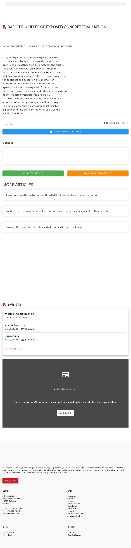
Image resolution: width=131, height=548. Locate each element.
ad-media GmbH (9, 496)
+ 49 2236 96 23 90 (14, 508)
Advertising (72, 508)
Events (70, 501)
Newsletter (72, 506)
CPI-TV (70, 498)
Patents (70, 511)
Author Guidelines (75, 513)
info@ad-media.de (10, 513)
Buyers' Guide (73, 503)
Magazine (71, 496)
